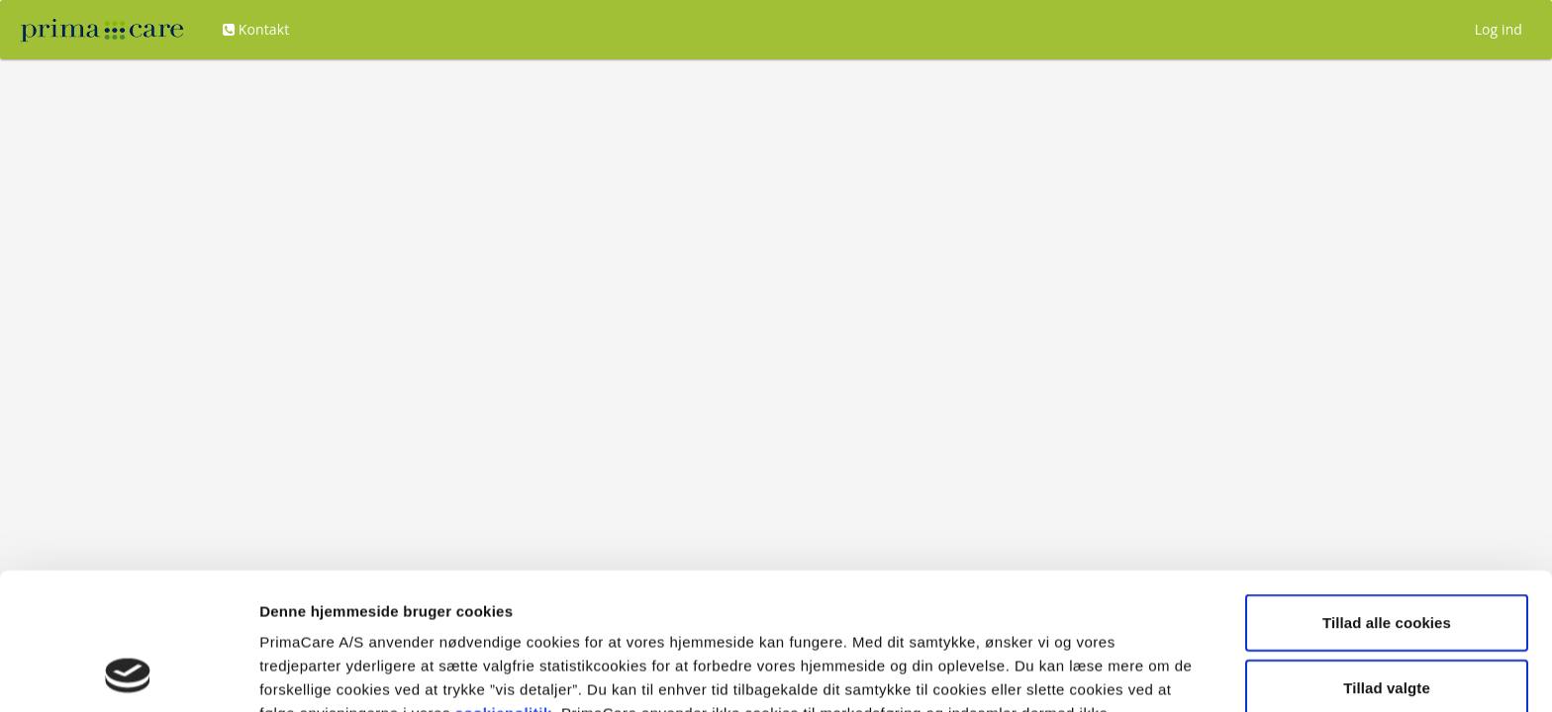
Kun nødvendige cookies (1387, 623)
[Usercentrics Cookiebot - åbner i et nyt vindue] (128, 673)
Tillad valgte (1386, 559)
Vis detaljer (1029, 673)
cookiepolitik (503, 585)
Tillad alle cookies (1386, 494)
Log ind (1498, 29)
